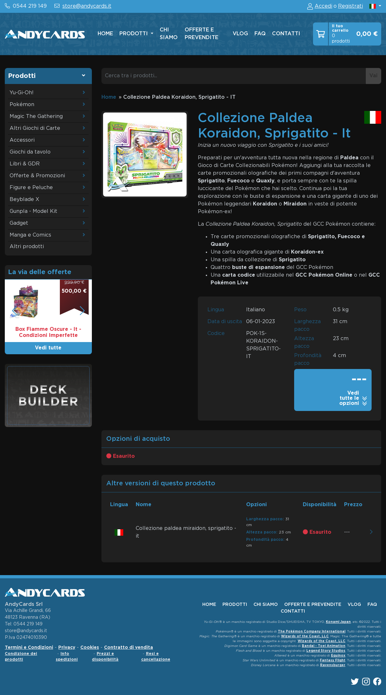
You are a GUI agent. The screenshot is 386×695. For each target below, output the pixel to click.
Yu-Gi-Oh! (22, 92)
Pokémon (22, 104)
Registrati (350, 6)
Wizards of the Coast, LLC (305, 636)
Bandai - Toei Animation (323, 646)
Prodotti (134, 33)
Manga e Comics (30, 235)
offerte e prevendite (201, 34)
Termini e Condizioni (29, 647)
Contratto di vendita (128, 647)
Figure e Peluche (31, 187)
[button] (375, 6)
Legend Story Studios (325, 650)
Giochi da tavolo (30, 152)
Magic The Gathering (36, 116)
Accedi (323, 6)
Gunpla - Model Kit (33, 211)
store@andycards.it (86, 6)
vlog (240, 33)
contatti (286, 33)
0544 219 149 (30, 6)
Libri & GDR (25, 164)
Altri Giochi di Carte (35, 128)
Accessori (22, 140)
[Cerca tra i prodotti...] (233, 76)
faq (260, 33)
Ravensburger (332, 665)
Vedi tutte (48, 348)
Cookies (89, 647)
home (105, 33)
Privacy (66, 647)
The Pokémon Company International (311, 631)
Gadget (19, 223)
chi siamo (169, 34)
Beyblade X (24, 199)
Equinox (338, 655)
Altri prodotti (27, 246)
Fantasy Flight (332, 660)
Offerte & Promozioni (37, 175)
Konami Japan (338, 622)
